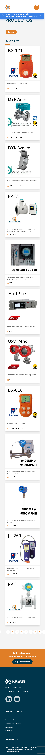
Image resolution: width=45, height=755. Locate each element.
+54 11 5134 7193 (18, 691)
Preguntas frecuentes (13, 720)
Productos (9, 727)
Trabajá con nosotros (13, 723)
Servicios (8, 731)
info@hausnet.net (14, 687)
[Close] (41, 15)
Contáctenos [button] (22, 661)
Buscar (11, 32)
